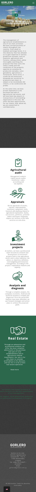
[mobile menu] (33, 2)
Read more (15, 370)
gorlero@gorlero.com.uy (18, 468)
